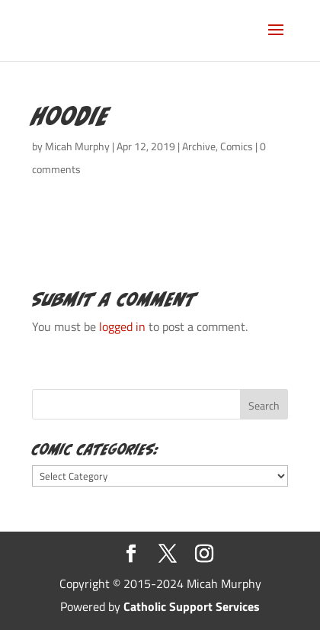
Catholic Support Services (191, 606)
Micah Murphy (77, 146)
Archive (199, 146)
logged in (122, 326)
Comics (236, 146)
